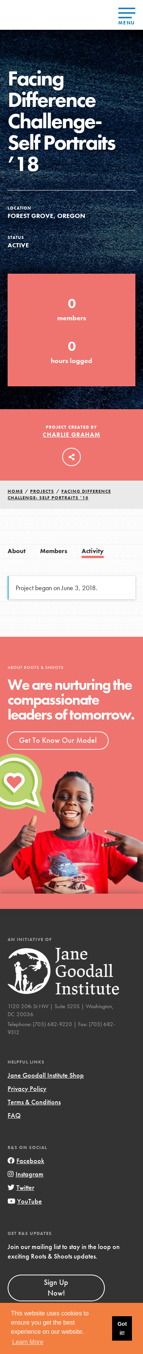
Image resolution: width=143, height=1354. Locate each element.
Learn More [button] (27, 1342)
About (17, 551)
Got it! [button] (122, 1328)
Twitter (21, 1187)
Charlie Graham (71, 435)
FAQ (14, 1115)
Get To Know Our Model (57, 740)
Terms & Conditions (34, 1101)
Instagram (25, 1174)
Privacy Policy (27, 1088)
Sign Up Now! (56, 1287)
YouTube (25, 1201)
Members (53, 551)
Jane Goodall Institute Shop (46, 1075)
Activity (93, 551)
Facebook (26, 1160)
